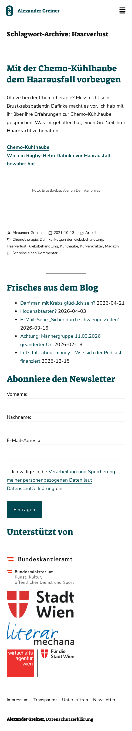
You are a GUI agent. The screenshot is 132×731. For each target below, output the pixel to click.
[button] (122, 11)
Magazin (112, 246)
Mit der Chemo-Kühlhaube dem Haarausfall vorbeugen (64, 74)
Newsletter (104, 700)
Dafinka (46, 239)
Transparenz (45, 700)
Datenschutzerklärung (69, 719)
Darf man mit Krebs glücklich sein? (57, 303)
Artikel (90, 232)
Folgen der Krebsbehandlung (78, 239)
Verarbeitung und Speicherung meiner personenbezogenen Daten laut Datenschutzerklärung (61, 479)
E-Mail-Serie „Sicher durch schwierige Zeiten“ (70, 319)
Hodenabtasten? (38, 311)
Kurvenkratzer (91, 246)
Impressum (18, 700)
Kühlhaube (69, 246)
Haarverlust (16, 246)
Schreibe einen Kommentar (34, 253)
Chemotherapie (25, 239)
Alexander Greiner (27, 232)
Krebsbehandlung (43, 246)
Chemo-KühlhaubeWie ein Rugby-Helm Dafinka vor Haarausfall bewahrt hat (59, 155)
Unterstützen (75, 700)
